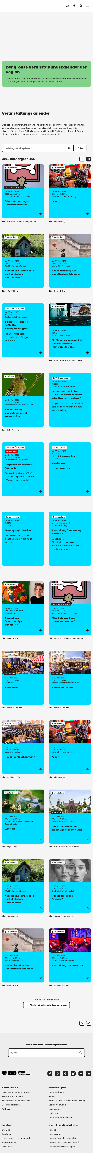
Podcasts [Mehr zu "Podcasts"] (53, 1113)
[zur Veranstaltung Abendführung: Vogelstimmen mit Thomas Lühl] (23, 400)
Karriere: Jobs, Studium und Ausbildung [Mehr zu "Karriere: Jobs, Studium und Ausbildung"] (67, 1100)
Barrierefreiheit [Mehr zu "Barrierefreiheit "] (9, 1142)
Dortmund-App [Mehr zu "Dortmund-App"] (56, 1092)
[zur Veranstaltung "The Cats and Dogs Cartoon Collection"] (23, 191)
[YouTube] (80, 1073)
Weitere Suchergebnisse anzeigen (46, 1005)
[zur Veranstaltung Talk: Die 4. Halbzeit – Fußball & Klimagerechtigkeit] (23, 330)
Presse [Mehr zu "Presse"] (52, 1096)
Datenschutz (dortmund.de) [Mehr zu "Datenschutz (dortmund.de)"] (62, 1138)
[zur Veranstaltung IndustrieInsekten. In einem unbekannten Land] (70, 817)
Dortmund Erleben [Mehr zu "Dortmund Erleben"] (11, 1104)
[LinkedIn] (88, 1073)
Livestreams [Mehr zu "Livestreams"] (54, 1109)
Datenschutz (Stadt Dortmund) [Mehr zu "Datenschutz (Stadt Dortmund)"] (64, 1142)
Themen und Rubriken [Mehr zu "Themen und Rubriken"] (12, 1096)
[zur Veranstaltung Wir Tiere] (23, 817)
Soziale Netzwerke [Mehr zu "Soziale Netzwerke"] (57, 1104)
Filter (80, 148)
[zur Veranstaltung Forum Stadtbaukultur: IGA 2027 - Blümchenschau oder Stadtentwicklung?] (70, 400)
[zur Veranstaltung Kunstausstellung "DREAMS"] (70, 886)
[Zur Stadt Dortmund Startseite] (17, 5)
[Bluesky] (73, 1073)
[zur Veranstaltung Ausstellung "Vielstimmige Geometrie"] (23, 608)
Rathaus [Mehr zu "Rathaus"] (6, 1109)
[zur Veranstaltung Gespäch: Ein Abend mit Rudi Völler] (23, 469)
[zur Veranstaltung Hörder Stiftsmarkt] (70, 678)
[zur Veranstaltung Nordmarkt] (23, 678)
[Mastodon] (65, 1073)
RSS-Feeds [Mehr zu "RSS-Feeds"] (7, 1146)
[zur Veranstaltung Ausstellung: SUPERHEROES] (70, 955)
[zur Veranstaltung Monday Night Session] (23, 539)
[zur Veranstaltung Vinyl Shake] (70, 469)
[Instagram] (57, 1073)
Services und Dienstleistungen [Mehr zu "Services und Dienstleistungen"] (16, 1092)
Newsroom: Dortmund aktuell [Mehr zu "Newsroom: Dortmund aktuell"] (16, 1100)
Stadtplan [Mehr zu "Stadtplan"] (6, 1134)
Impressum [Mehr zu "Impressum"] (54, 1134)
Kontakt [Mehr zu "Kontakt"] (53, 1130)
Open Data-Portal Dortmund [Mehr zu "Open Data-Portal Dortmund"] (16, 1138)
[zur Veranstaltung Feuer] (70, 191)
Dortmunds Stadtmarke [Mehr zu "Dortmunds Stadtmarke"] (60, 1117)
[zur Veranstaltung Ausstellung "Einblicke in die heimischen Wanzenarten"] (23, 261)
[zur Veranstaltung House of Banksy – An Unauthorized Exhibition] (70, 261)
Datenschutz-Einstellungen (62, 1147)
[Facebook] (49, 1073)
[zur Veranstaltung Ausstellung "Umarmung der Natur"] (70, 539)
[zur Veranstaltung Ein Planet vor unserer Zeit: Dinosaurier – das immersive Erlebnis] (70, 330)
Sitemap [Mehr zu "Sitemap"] (6, 1130)
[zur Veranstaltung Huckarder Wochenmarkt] (23, 747)
